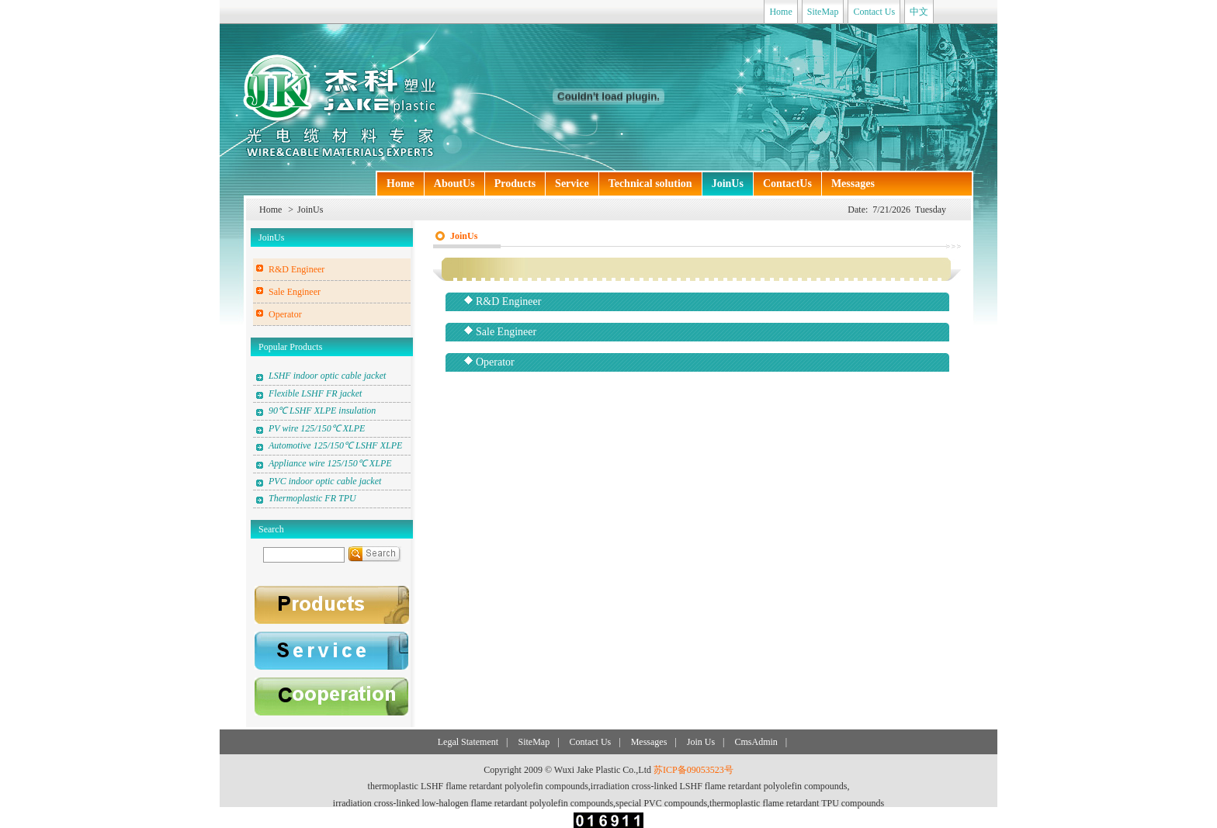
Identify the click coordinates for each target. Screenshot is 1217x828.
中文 (919, 11)
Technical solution (650, 183)
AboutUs (454, 183)
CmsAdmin (755, 741)
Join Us (701, 741)
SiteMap (823, 11)
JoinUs (728, 183)
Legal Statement (468, 741)
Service (572, 183)
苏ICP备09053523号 (693, 769)
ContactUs (787, 183)
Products (515, 183)
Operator (285, 314)
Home (780, 11)
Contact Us (874, 11)
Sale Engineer (295, 291)
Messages (853, 183)
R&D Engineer (296, 269)
